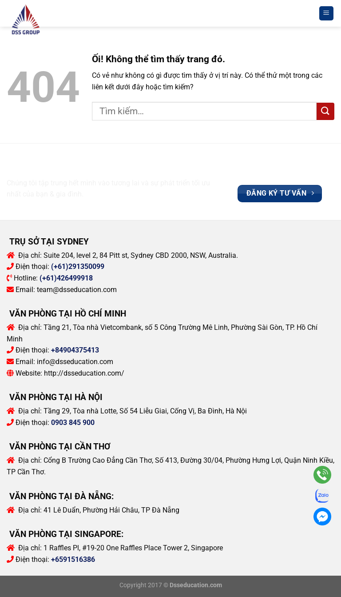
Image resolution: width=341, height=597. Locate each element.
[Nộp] (325, 111)
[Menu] (326, 13)
